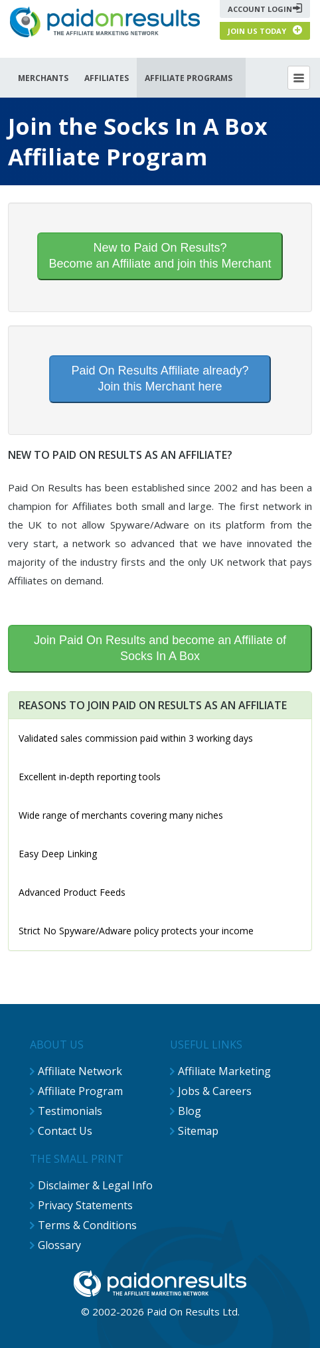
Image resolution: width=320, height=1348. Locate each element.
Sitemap (198, 1131)
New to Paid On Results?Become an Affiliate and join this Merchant (160, 255)
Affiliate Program (80, 1091)
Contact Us (65, 1131)
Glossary (59, 1245)
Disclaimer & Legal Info (95, 1185)
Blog (189, 1111)
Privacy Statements (85, 1205)
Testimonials (70, 1111)
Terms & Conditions (87, 1225)
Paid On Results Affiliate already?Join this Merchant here (160, 378)
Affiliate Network (80, 1071)
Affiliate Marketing (224, 1071)
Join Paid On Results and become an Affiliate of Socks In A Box (160, 648)
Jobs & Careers (215, 1091)
